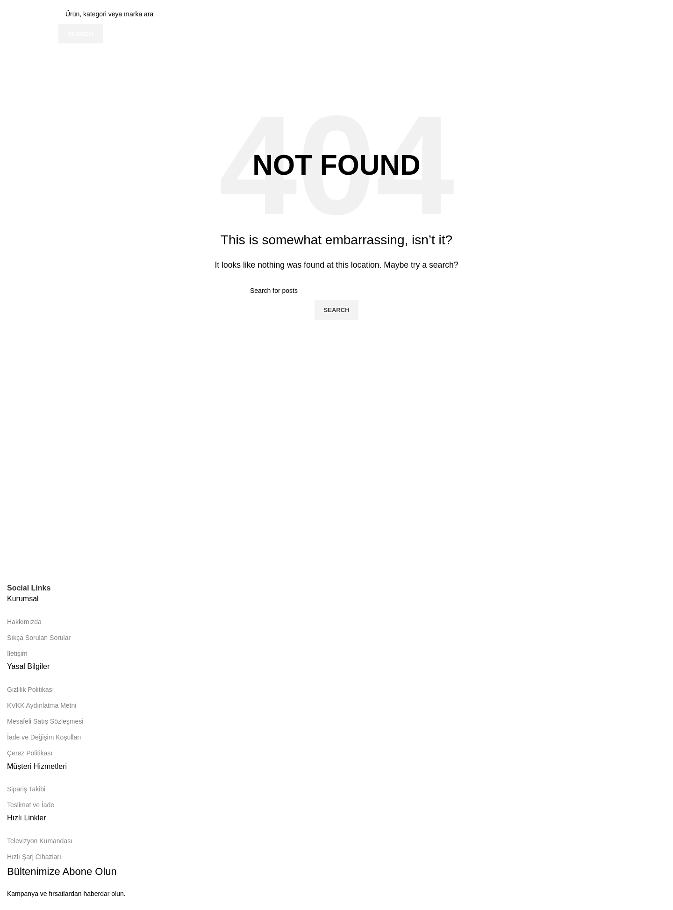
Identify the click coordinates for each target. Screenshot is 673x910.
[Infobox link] (336, 45)
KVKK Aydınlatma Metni (41, 705)
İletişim (17, 653)
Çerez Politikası (29, 753)
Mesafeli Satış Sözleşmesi (45, 721)
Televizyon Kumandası (39, 841)
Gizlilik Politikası (30, 689)
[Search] (336, 290)
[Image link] (82, 563)
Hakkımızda (24, 622)
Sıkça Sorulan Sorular (39, 637)
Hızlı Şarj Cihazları (34, 856)
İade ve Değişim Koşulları (44, 737)
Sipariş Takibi (26, 789)
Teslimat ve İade (30, 805)
